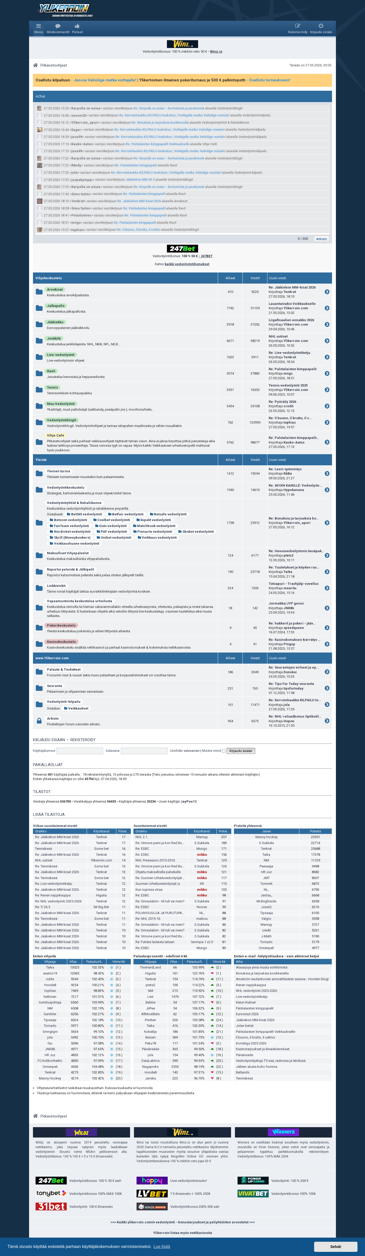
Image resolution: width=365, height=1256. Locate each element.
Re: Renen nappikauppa (53, 895)
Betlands (242, 1072)
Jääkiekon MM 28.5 (140, 179)
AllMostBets (150, 1014)
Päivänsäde (150, 1049)
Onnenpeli (266, 948)
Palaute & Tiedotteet (63, 669)
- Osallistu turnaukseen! (268, 80)
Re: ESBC (142, 849)
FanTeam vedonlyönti (69, 526)
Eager (76, 130)
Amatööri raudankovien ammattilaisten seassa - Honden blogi (282, 979)
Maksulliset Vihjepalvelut (68, 553)
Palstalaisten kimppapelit (255, 1008)
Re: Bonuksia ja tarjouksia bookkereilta (160, 122)
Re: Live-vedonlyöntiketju (289, 353)
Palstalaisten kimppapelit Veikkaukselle (265, 1032)
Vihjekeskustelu (49, 278)
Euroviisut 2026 (247, 1014)
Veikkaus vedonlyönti (157, 537)
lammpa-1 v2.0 (202, 942)
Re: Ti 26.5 (42, 907)
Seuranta (54, 686)
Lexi (150, 997)
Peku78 (150, 1043)
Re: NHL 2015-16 (148, 919)
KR (202, 884)
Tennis (52, 387)
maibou (202, 919)
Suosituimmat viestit (150, 826)
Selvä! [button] (335, 1247)
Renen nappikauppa (251, 985)
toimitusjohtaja (50, 1002)
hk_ (202, 913)
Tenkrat (77, 201)
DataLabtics (150, 1061)
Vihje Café (55, 435)
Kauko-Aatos (81, 144)
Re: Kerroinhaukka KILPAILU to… (295, 700)
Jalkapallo (55, 306)
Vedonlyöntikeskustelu (65, 487)
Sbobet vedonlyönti (196, 532)
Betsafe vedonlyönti (168, 514)
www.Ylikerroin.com (52, 658)
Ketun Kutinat (246, 1002)
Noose (202, 907)
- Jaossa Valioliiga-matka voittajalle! (103, 80)
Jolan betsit (245, 1026)
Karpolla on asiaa (85, 108)
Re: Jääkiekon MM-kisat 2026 (139, 201)
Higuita (101, 895)
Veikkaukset (76, 708)
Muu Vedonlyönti (61, 404)
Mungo (202, 849)
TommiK (266, 884)
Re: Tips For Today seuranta (291, 684)
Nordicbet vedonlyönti (70, 532)
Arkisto (53, 718)
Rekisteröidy (83, 740)
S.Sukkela (201, 843)
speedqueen (293, 628)
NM (266, 860)
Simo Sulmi (80, 194)
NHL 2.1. (142, 837)
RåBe (287, 473)
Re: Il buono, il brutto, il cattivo (139, 229)
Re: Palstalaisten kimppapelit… (294, 438)
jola (74, 172)
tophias (77, 230)
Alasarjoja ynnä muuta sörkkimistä (261, 967)
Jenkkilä (54, 338)
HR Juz (266, 872)
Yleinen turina (58, 471)
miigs (75, 222)
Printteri (150, 1020)
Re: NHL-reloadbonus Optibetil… (295, 716)
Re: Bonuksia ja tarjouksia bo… (294, 518)
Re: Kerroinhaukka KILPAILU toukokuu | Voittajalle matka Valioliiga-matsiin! (174, 115)
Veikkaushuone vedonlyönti (74, 543)
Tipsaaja (266, 913)
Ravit (51, 371)
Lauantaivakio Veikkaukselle (292, 304)
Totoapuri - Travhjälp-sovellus (294, 584)
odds (50, 979)
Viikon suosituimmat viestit (55, 826)
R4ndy (76, 165)
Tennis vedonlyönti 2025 (288, 385)
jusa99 (76, 137)
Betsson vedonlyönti (68, 520)
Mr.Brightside (266, 901)
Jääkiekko (55, 322)
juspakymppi (81, 180)
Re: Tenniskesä (46, 866)
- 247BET (206, 256)
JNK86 (288, 608)
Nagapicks (150, 1067)
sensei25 (78, 115)
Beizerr (150, 1037)
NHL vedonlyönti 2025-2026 (256, 991)
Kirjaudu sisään (49, 740)
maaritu (289, 588)
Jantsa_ (266, 895)
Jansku (150, 1078)
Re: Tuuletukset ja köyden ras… (294, 567)
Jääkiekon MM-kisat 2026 (255, 1020)
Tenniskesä (43, 849)
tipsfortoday (293, 688)
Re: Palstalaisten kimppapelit (135, 165)
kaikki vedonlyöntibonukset (187, 264)
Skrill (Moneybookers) (70, 537)
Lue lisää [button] (161, 1246)
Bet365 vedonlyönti (84, 514)
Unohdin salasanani (185, 751)
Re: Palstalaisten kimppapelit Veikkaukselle (157, 144)
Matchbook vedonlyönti (154, 526)
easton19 (50, 973)
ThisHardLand (150, 967)
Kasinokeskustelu (61, 642)
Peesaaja (266, 866)
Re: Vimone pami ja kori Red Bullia (161, 843)
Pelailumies (81, 215)
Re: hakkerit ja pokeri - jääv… (292, 623)
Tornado (266, 942)
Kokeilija (150, 1032)
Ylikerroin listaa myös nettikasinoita (182, 1233)
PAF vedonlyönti (112, 532)
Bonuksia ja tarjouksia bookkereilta (262, 973)
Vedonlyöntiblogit (61, 420)
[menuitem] (58, 28)
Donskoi (290, 672)
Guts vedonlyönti (111, 526)
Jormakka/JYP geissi (286, 603)
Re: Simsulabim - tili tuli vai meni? (160, 901)
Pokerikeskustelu (61, 625)
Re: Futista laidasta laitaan (155, 942)
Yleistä (41, 460)
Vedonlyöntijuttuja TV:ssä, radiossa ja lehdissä (271, 1061)
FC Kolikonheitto (50, 1061)
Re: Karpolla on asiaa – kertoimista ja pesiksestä (168, 108)
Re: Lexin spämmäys (285, 469)
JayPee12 (188, 801)
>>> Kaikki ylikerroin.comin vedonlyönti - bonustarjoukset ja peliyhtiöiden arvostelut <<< (183, 1222)
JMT (266, 878)
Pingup (289, 644)
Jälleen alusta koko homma (256, 1067)
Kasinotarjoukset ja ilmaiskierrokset (262, 1049)
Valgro (266, 919)
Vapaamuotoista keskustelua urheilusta (79, 601)
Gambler (50, 1014)
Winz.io (216, 51)
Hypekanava (293, 490)
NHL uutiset (278, 336)
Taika (287, 572)
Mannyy (202, 837)
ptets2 (288, 555)
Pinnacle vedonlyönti (152, 532)
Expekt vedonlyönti (153, 520)
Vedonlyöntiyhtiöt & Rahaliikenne (74, 503)
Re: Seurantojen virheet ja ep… (294, 667)
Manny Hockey (266, 837)
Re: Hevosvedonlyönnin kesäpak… (296, 551)
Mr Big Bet (101, 907)
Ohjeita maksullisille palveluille (158, 872)
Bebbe (151, 1002)
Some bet (101, 849)
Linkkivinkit (56, 586)
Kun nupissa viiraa (149, 890)
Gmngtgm (50, 1032)
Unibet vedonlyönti (114, 537)
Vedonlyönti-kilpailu (63, 702)
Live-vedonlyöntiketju (252, 997)
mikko (202, 855)
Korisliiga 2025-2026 (251, 1043)
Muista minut (213, 751)
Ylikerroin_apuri (84, 122)
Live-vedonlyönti (61, 355)
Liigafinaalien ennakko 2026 (291, 320)
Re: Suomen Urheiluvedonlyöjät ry (160, 878)
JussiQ (266, 907)
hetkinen (50, 997)
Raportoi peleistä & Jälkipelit (70, 569)
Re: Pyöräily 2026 (282, 402)
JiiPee (150, 1008)
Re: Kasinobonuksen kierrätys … (295, 640)
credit (288, 406)
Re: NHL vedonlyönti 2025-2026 (58, 901)
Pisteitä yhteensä (248, 826)
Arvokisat (55, 289)
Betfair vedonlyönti (126, 514)
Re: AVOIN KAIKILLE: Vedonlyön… (295, 485)
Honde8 (50, 985)
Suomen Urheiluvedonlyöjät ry (158, 884)
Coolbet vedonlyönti (111, 520)
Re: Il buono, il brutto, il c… (290, 418)
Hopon (288, 721)
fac (50, 1043)
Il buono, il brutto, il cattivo (255, 1037)
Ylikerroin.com (295, 308)
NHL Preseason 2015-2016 (155, 860)
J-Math (266, 936)
